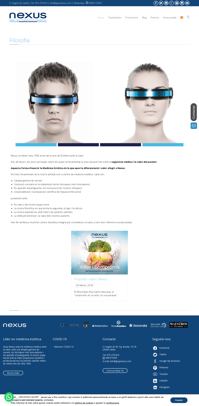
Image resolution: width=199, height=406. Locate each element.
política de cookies (84, 402)
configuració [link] (112, 402)
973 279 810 (113, 354)
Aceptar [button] (179, 400)
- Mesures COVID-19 (63, 346)
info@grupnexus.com (120, 361)
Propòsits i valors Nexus (90, 279)
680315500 (94, 3)
